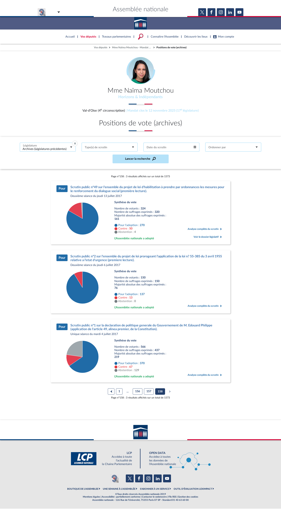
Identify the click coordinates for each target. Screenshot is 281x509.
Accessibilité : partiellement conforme (121, 497)
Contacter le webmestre (154, 497)
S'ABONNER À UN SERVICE (154, 489)
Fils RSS (172, 497)
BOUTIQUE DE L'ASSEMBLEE (82, 489)
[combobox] (48, 147)
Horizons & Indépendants (140, 97)
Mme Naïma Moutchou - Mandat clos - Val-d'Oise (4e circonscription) (132, 47)
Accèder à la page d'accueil (140, 22)
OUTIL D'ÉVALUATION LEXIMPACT (193, 489)
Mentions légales (91, 497)
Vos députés (100, 47)
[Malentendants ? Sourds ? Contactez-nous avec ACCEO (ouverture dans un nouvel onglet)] (114, 478)
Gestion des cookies (188, 497)
